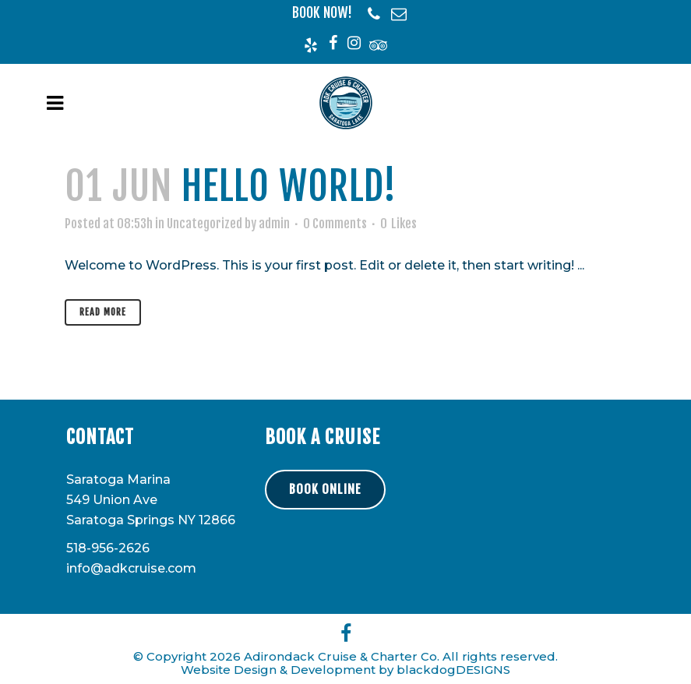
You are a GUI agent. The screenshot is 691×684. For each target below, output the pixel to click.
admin (274, 223)
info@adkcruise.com (131, 568)
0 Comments (335, 223)
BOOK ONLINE (325, 489)
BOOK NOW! (322, 12)
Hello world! (289, 186)
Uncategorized (204, 223)
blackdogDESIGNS (453, 669)
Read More (102, 312)
